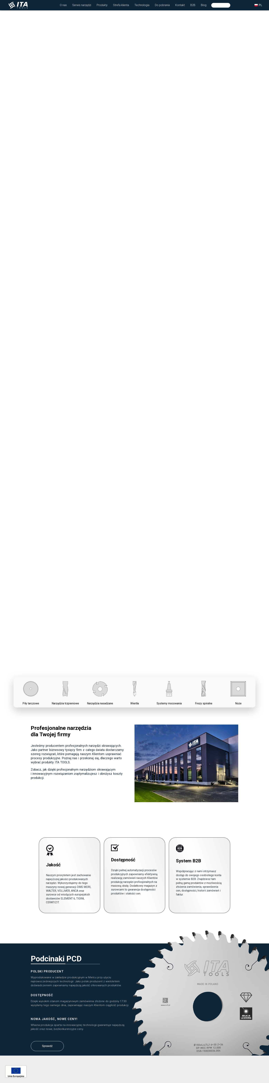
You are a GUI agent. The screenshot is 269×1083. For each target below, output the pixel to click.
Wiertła (134, 691)
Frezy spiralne (203, 691)
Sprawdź (47, 1046)
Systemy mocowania (169, 691)
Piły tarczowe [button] (30, 691)
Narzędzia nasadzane (100, 691)
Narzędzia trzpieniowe (65, 691)
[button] (63, 5)
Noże (238, 691)
